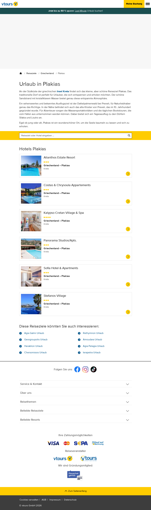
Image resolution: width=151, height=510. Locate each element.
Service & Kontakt (74, 384)
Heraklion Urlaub (33, 346)
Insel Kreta (63, 91)
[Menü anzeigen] (147, 4)
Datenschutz (70, 500)
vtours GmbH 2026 (32, 505)
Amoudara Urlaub (92, 339)
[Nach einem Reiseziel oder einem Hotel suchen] (75, 135)
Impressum (55, 500)
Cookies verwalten (29, 500)
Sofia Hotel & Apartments (61, 268)
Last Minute (81, 11)
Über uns (74, 393)
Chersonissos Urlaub (35, 352)
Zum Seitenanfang (75, 491)
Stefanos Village (55, 296)
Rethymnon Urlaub (93, 333)
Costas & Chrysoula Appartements (67, 185)
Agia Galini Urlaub (34, 333)
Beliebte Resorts (74, 420)
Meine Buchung (134, 3)
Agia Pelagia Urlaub (93, 346)
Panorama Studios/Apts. (60, 240)
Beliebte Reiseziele (74, 411)
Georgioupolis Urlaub (35, 339)
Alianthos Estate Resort (59, 157)
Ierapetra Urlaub (91, 352)
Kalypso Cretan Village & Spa (64, 213)
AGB (44, 500)
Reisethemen (74, 402)
